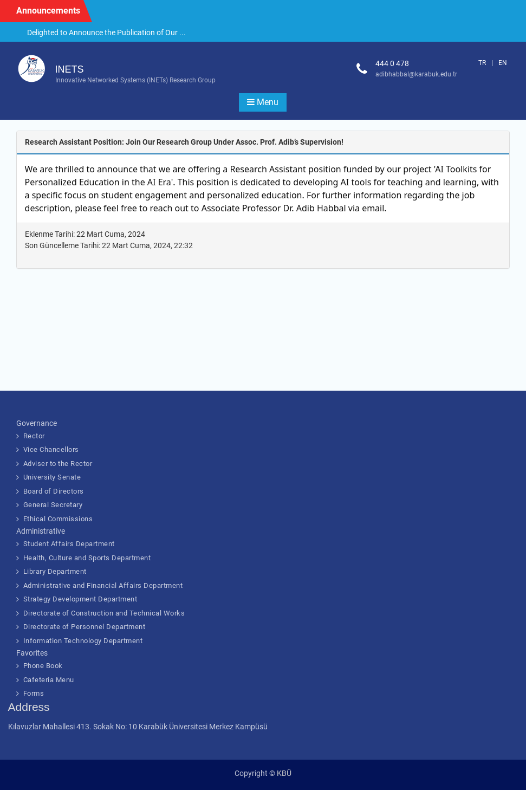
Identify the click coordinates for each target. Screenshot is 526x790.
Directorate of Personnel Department (84, 627)
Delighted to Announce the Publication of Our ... (106, 32)
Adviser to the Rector (58, 463)
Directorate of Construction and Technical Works (104, 613)
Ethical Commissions (58, 519)
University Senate (52, 477)
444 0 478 (392, 63)
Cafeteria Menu (48, 680)
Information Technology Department (83, 641)
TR (482, 63)
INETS (69, 69)
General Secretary (53, 505)
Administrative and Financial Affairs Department (103, 585)
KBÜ (284, 773)
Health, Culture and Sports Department (87, 558)
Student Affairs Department (69, 544)
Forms (33, 693)
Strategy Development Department (80, 599)
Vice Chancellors (51, 449)
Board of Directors (53, 491)
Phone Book (43, 666)
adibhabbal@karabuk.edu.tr (416, 74)
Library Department (55, 571)
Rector (34, 436)
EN (502, 63)
